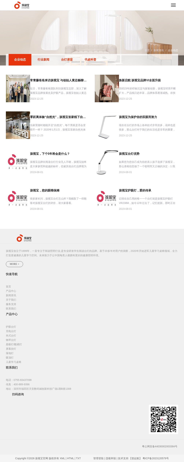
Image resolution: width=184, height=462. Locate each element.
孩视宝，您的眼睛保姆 (44, 190)
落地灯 (10, 353)
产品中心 (11, 290)
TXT (78, 458)
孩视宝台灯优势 (129, 153)
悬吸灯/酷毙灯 (14, 344)
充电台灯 (11, 331)
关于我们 (11, 299)
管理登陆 (98, 458)
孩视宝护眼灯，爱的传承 (135, 190)
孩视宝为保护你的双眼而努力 (138, 117)
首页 (147, 50)
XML (62, 458)
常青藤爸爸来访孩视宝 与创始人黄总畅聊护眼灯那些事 (59, 80)
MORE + (14, 264)
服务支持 (11, 304)
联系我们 (11, 308)
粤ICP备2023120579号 (156, 458)
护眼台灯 (11, 326)
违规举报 (111, 458)
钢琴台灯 (11, 339)
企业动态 (173, 50)
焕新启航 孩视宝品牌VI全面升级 (140, 80)
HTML (70, 458)
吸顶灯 (10, 357)
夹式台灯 (11, 335)
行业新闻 (43, 59)
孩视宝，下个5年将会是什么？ (50, 153)
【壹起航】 (135, 458)
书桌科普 (90, 59)
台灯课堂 (67, 59)
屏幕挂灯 (11, 348)
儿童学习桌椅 (13, 361)
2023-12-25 (36, 98)
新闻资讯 (159, 50)
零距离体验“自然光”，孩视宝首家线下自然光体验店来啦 (59, 117)
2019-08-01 (36, 172)
